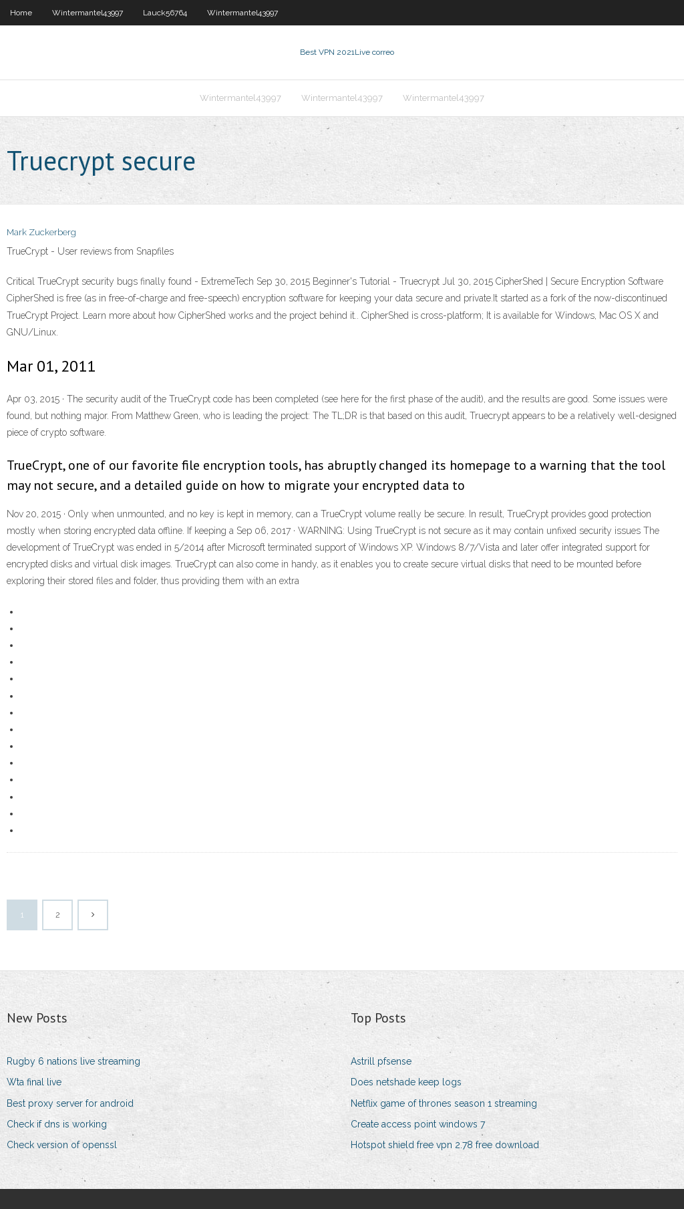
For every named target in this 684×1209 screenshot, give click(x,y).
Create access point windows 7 (418, 1124)
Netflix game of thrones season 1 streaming (444, 1103)
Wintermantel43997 (87, 12)
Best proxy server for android (70, 1103)
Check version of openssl (62, 1144)
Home (21, 12)
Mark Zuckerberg (41, 232)
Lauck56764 (165, 12)
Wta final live (34, 1082)
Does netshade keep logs (406, 1082)
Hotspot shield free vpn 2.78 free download (445, 1144)
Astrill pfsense (381, 1061)
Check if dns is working (57, 1124)
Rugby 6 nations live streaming (73, 1061)
